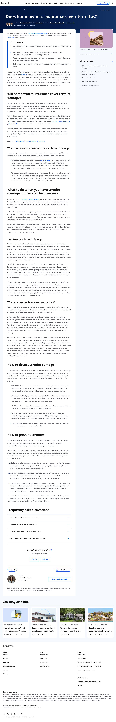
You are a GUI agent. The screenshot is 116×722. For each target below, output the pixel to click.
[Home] (5, 3)
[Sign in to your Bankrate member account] (103, 3)
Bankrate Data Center (9, 666)
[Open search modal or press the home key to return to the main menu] (113, 3)
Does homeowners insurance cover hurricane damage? (99, 631)
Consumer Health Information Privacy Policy (89, 666)
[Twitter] (8, 714)
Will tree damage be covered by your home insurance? (69, 631)
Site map (5, 674)
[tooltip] (51, 550)
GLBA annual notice (83, 677)
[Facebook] (4, 714)
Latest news (43, 658)
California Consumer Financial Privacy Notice (89, 681)
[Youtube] (18, 714)
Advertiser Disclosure (105, 10)
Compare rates (44, 654)
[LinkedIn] (15, 714)
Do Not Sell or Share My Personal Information (90, 662)
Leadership (6, 658)
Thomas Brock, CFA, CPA (57, 23)
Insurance (8, 9)
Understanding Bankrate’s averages (87, 670)
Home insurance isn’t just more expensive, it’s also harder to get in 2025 (14, 631)
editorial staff (10, 37)
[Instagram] (11, 714)
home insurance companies (30, 199)
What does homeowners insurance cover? (30, 141)
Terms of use (81, 674)
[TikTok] (21, 714)
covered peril (45, 160)
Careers (5, 670)
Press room (6, 662)
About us (5, 654)
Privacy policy (81, 654)
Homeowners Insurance (17, 9)
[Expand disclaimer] (112, 54)
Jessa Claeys (39, 23)
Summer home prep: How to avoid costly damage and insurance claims (44, 631)
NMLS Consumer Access (29, 705)
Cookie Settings (82, 658)
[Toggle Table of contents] (112, 61)
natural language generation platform (38, 33)
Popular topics (44, 662)
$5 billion (24, 74)
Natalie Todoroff (25, 23)
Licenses (80, 685)
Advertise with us (45, 666)
